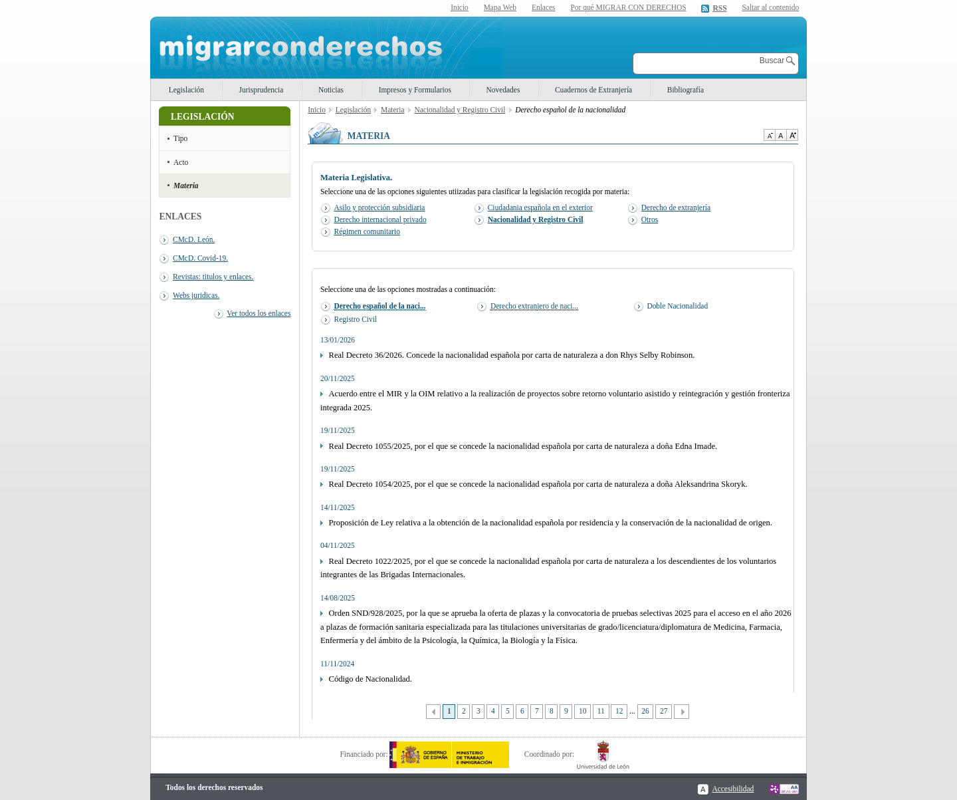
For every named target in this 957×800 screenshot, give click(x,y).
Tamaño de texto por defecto (780, 135)
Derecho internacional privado (380, 219)
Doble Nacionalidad (677, 306)
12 (619, 711)
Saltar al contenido (770, 7)
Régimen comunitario (367, 231)
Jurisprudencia (261, 90)
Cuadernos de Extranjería (593, 90)
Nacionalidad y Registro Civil (459, 110)
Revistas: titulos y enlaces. (213, 277)
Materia (186, 186)
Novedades (503, 90)
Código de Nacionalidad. (370, 679)
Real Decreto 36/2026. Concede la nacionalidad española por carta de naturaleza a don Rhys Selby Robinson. (512, 355)
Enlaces (544, 7)
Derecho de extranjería (675, 207)
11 (601, 711)
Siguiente (681, 712)
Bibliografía (685, 90)
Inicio (460, 7)
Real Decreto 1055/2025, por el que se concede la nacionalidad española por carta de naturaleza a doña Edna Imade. (523, 446)
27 (663, 711)
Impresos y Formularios (415, 90)
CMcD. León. (194, 239)
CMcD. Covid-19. (200, 258)
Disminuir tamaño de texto (769, 135)
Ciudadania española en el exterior (540, 207)
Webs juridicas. (196, 295)
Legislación (186, 90)
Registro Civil (355, 319)
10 (582, 711)
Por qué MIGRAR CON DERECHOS (628, 7)
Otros (649, 219)
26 (645, 711)
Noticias (331, 90)
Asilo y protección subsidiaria (379, 207)
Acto (180, 162)
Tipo (180, 138)
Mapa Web (500, 7)
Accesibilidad (733, 789)
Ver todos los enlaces (258, 313)
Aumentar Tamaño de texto (792, 135)
